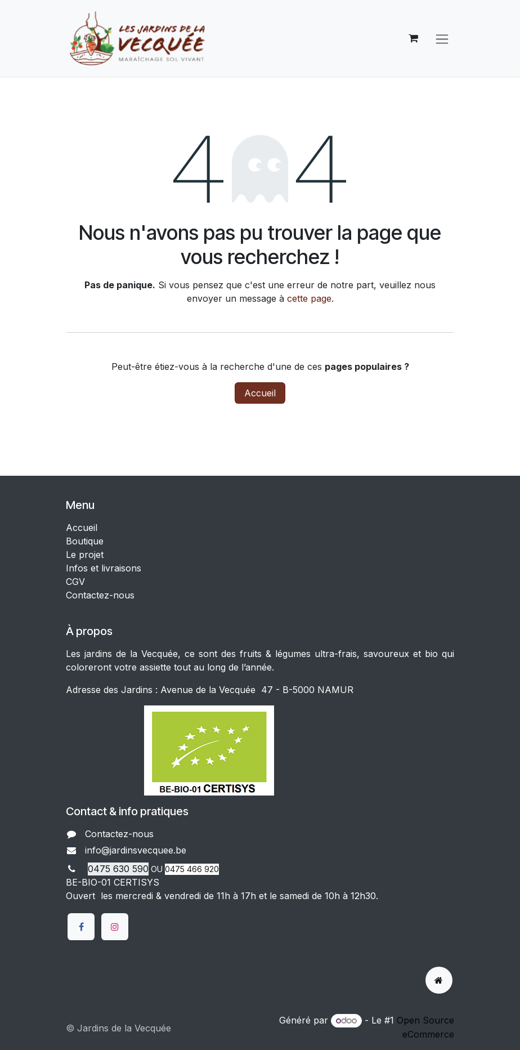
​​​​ (195, 851)
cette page (309, 298)
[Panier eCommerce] (413, 38)
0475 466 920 (192, 869)
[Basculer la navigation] (442, 38)
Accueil (260, 393)
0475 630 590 (118, 868)
